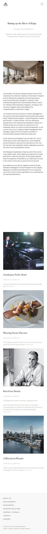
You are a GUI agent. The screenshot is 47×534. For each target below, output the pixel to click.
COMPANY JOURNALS (11, 512)
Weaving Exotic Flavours (15, 333)
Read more (10, 286)
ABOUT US (7, 498)
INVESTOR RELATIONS (11, 508)
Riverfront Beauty (12, 391)
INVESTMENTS (8, 505)
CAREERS (7, 519)
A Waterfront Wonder (13, 459)
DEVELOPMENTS (9, 502)
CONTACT (7, 515)
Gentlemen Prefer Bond (15, 275)
